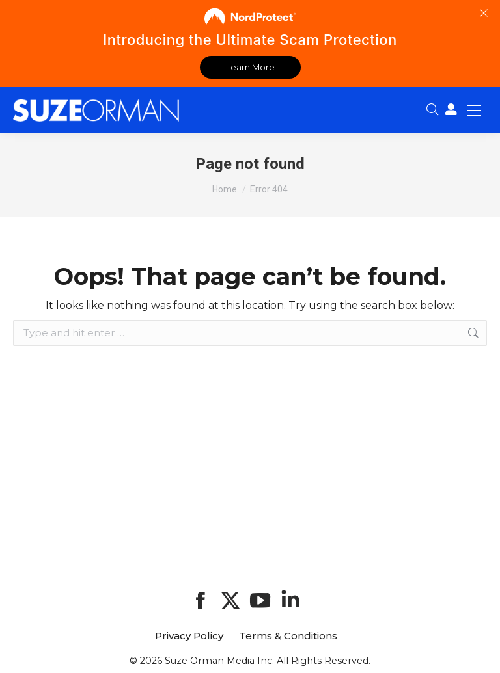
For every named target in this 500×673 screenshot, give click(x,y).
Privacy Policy (189, 636)
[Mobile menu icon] (474, 110)
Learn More (250, 67)
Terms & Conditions (288, 636)
